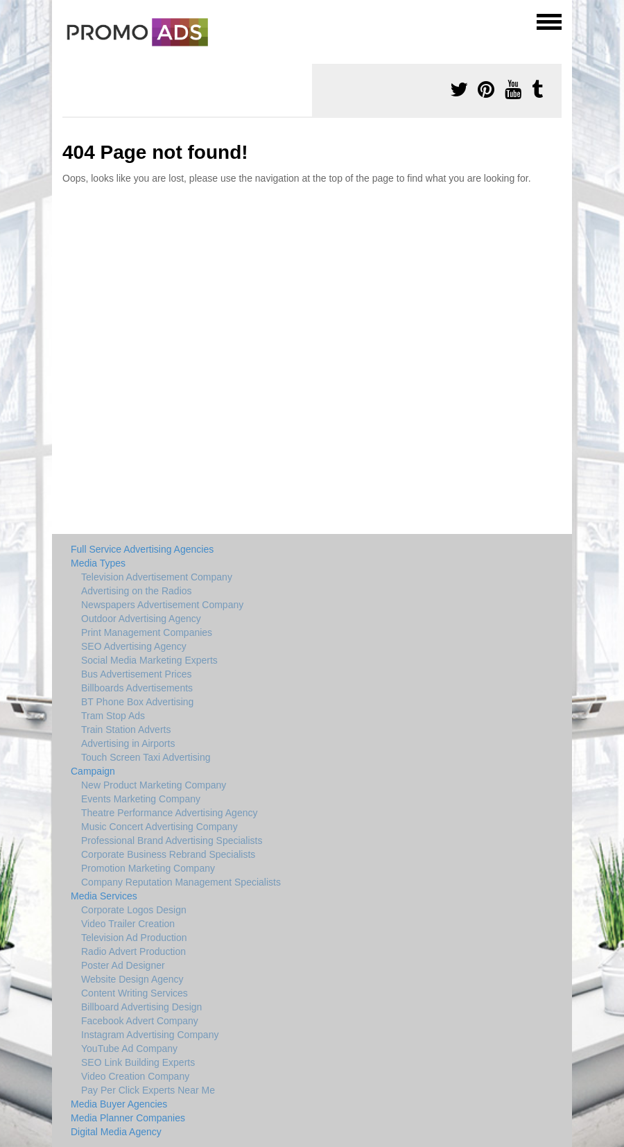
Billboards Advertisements (137, 687)
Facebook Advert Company (139, 1020)
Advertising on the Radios (136, 590)
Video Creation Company (135, 1076)
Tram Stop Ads (113, 715)
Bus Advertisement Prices (136, 674)
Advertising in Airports (128, 743)
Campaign (93, 771)
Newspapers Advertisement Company (162, 604)
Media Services (104, 896)
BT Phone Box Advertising (137, 701)
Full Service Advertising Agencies (142, 549)
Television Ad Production (134, 937)
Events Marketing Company (140, 798)
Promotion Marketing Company (148, 868)
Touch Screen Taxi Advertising (146, 757)
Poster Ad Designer (123, 965)
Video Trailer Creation (128, 923)
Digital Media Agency (116, 1131)
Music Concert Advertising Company (159, 826)
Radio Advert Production (133, 951)
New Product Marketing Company (153, 785)
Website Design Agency (132, 979)
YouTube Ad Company (129, 1048)
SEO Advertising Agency (134, 646)
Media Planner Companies (128, 1117)
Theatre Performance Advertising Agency (169, 812)
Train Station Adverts (126, 729)
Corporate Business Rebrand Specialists (168, 854)
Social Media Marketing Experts (149, 660)
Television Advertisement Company (156, 577)
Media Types (98, 563)
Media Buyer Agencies (119, 1104)
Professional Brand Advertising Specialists (171, 840)
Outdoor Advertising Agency (141, 618)
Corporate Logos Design (134, 909)
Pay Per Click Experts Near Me (148, 1090)
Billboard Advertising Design (141, 1006)
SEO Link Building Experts (138, 1062)
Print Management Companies (146, 632)
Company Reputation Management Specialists (181, 882)
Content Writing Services (134, 993)
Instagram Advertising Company (149, 1034)
